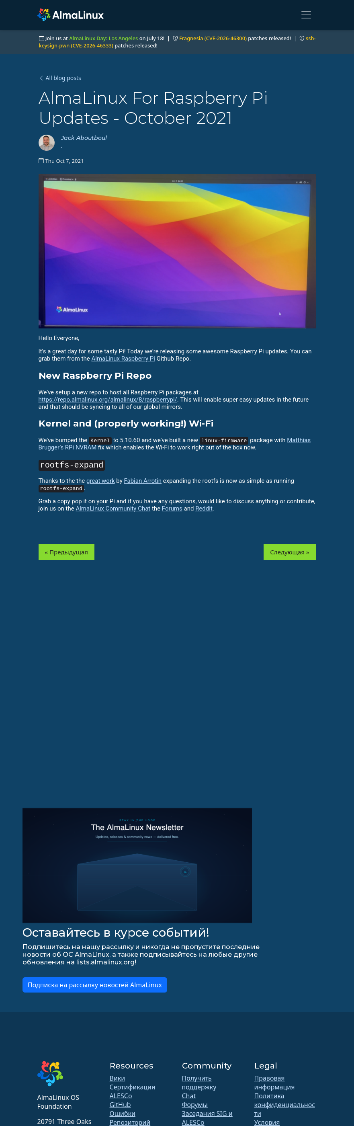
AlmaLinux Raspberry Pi (123, 358)
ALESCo (121, 1095)
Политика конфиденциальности (284, 1104)
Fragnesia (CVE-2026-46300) (213, 38)
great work (100, 480)
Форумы (195, 1104)
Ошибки (122, 1113)
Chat (189, 1095)
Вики (117, 1078)
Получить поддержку (199, 1082)
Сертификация (133, 1087)
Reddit (204, 508)
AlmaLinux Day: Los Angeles (103, 38)
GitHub (120, 1104)
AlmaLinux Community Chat (113, 508)
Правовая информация (274, 1082)
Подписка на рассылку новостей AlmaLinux (95, 984)
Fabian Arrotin (143, 480)
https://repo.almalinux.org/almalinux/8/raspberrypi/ (108, 399)
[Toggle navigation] (306, 15)
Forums (172, 508)
